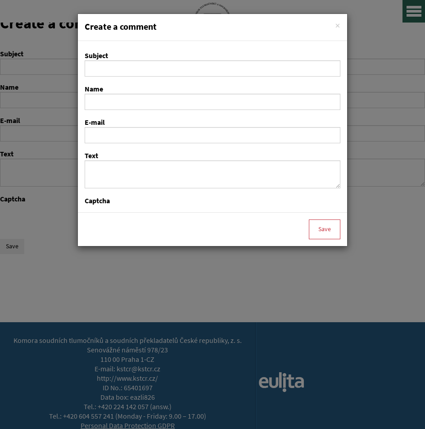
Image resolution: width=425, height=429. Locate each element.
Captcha (97, 200)
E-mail (95, 122)
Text (91, 155)
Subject (96, 55)
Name (94, 89)
